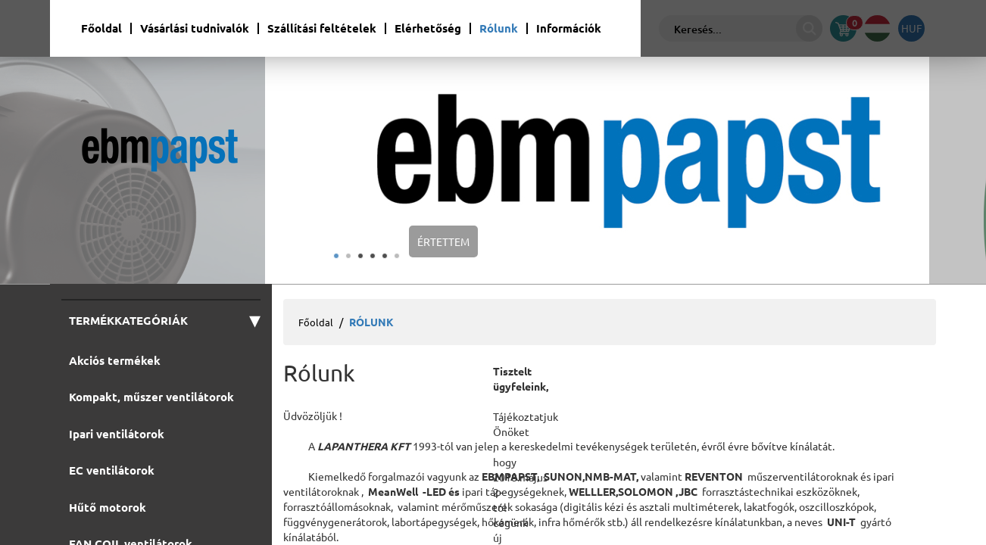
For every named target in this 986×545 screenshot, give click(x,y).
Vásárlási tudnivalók (194, 28)
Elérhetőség (428, 28)
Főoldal (101, 28)
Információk (568, 28)
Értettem (443, 241)
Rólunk (498, 28)
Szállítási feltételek (321, 28)
